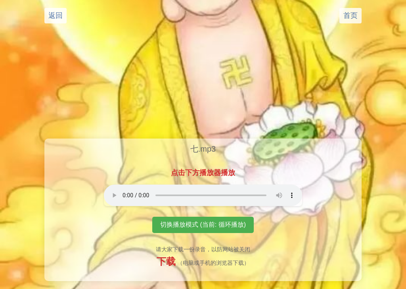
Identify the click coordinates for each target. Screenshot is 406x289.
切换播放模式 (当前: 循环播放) (203, 224)
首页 (350, 15)
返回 (55, 15)
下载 (166, 261)
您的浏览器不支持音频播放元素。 (203, 195)
